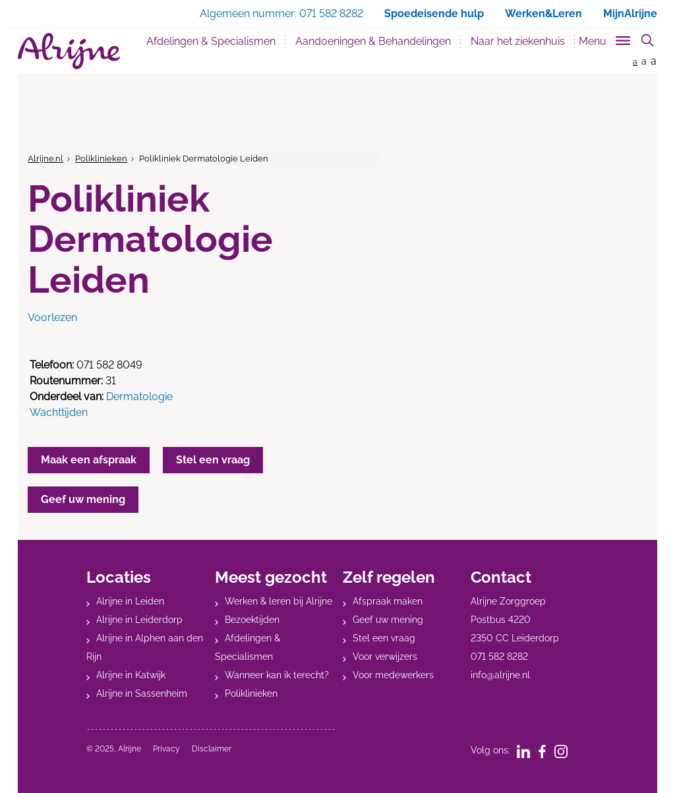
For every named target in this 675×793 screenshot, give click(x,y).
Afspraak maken (388, 601)
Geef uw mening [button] (83, 499)
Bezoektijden (252, 619)
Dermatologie (139, 396)
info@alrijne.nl (500, 675)
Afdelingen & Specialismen (211, 41)
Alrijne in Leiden (130, 601)
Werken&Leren (543, 13)
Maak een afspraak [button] (88, 460)
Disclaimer (211, 748)
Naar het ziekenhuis (518, 41)
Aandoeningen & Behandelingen (373, 41)
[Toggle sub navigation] (605, 38)
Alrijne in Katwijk (130, 675)
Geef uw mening (388, 619)
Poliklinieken (101, 158)
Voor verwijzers (385, 656)
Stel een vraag (384, 638)
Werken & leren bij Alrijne (278, 601)
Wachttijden (59, 412)
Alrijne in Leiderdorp (139, 619)
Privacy (166, 748)
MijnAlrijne (630, 13)
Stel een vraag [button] (213, 460)
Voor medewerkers (393, 675)
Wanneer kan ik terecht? (277, 675)
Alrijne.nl (45, 158)
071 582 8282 (499, 656)
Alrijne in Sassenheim (141, 693)
